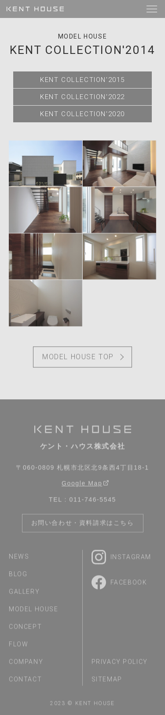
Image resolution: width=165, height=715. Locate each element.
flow (18, 645)
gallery (24, 592)
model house (82, 36)
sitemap (107, 680)
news (19, 557)
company (26, 662)
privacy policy (120, 662)
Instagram (121, 558)
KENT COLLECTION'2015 (82, 80)
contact (25, 680)
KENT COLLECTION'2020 (82, 114)
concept (25, 627)
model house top (78, 358)
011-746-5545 (93, 500)
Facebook (119, 583)
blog (18, 575)
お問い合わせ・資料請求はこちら (82, 523)
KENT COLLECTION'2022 (82, 97)
